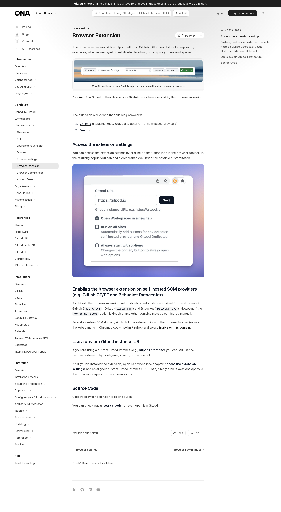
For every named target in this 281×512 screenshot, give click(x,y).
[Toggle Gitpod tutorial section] (35, 86)
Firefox (85, 130)
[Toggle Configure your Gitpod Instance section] (35, 397)
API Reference (27, 49)
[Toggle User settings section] (35, 125)
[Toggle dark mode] (263, 13)
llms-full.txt (106, 462)
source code (112, 405)
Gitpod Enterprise (151, 350)
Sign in (219, 13)
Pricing (23, 27)
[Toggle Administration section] (35, 417)
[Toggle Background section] (35, 431)
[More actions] (201, 35)
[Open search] (131, 13)
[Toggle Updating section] (35, 424)
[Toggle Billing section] (35, 206)
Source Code (229, 62)
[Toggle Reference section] (35, 437)
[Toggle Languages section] (35, 93)
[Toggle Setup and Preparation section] (35, 383)
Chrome (85, 123)
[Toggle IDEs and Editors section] (35, 265)
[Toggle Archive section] (35, 444)
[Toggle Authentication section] (35, 199)
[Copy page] (186, 35)
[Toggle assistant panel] (181, 13)
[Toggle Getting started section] (35, 80)
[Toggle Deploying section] (35, 390)
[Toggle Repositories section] (35, 193)
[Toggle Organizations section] (35, 186)
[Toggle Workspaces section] (35, 118)
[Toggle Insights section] (35, 410)
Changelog (25, 41)
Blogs (22, 34)
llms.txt (93, 462)
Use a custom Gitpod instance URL (241, 56)
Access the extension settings (240, 36)
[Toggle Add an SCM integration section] (35, 404)
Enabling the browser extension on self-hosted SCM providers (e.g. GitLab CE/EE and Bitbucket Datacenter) (245, 47)
